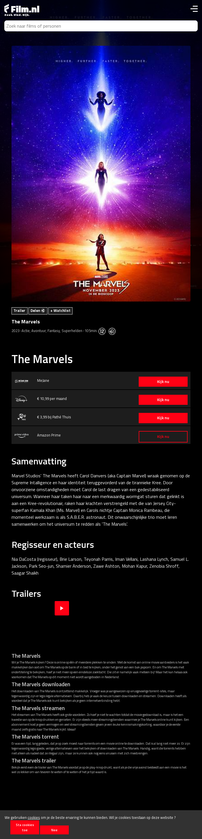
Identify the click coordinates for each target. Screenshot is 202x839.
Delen (38, 310)
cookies (34, 817)
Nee (54, 829)
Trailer (19, 310)
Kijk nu (163, 381)
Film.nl (21, 9)
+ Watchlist (60, 310)
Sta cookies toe (25, 827)
